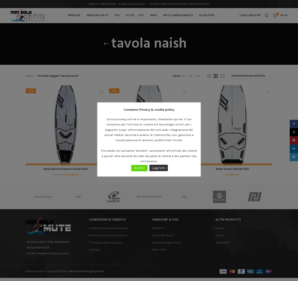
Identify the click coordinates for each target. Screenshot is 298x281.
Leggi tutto (158, 167)
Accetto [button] (139, 168)
